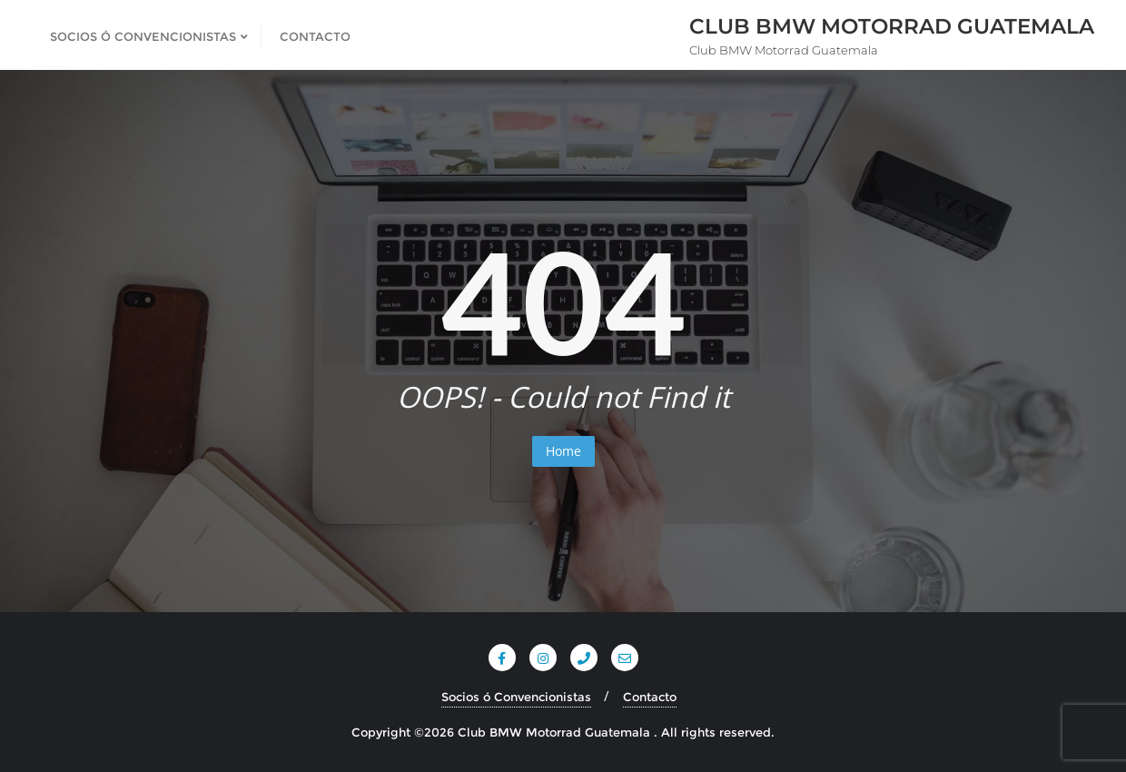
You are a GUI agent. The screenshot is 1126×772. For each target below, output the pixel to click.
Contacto (650, 696)
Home (563, 451)
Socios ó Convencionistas (516, 696)
